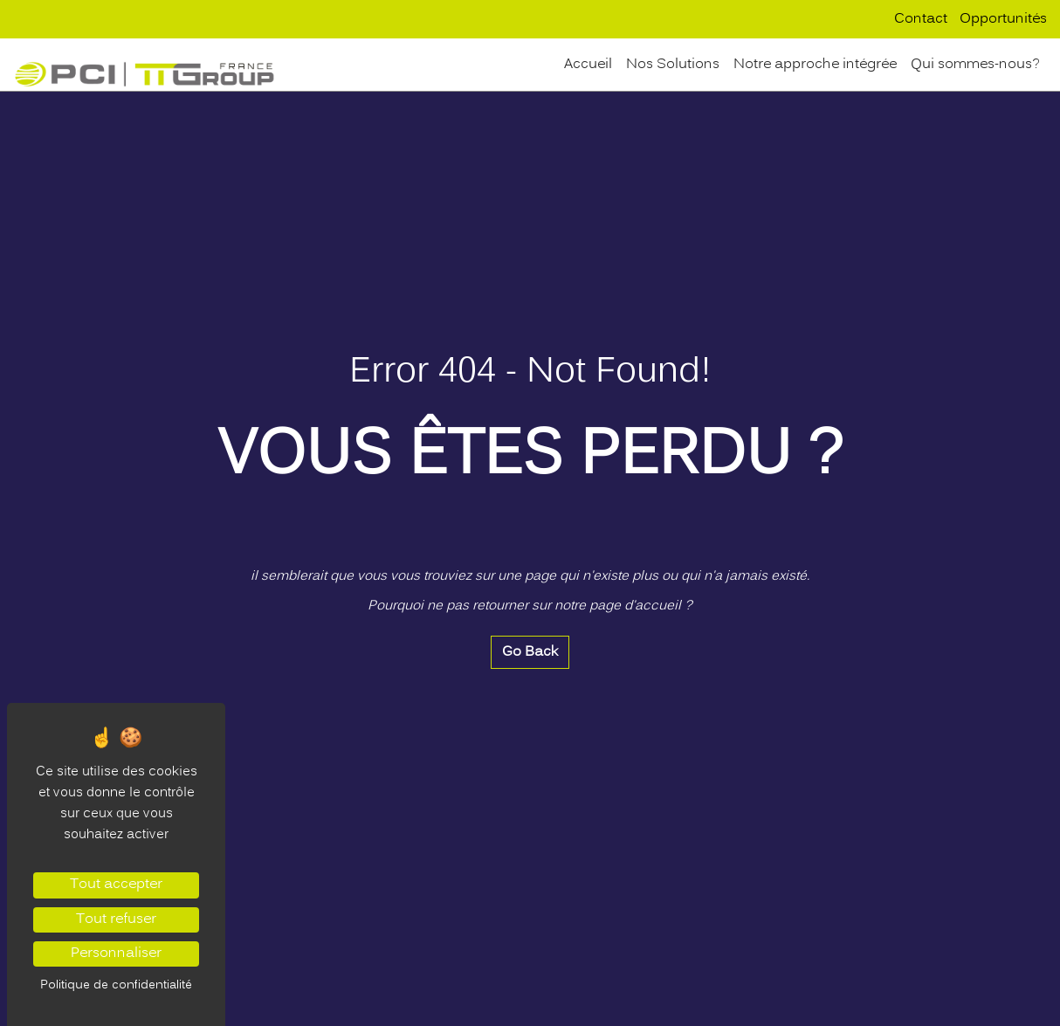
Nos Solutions (672, 64)
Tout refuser (116, 919)
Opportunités (1003, 19)
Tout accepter (116, 884)
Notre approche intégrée (815, 64)
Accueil (588, 64)
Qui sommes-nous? (975, 64)
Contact (920, 19)
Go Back (530, 652)
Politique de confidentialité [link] (116, 985)
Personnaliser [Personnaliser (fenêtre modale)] (116, 953)
